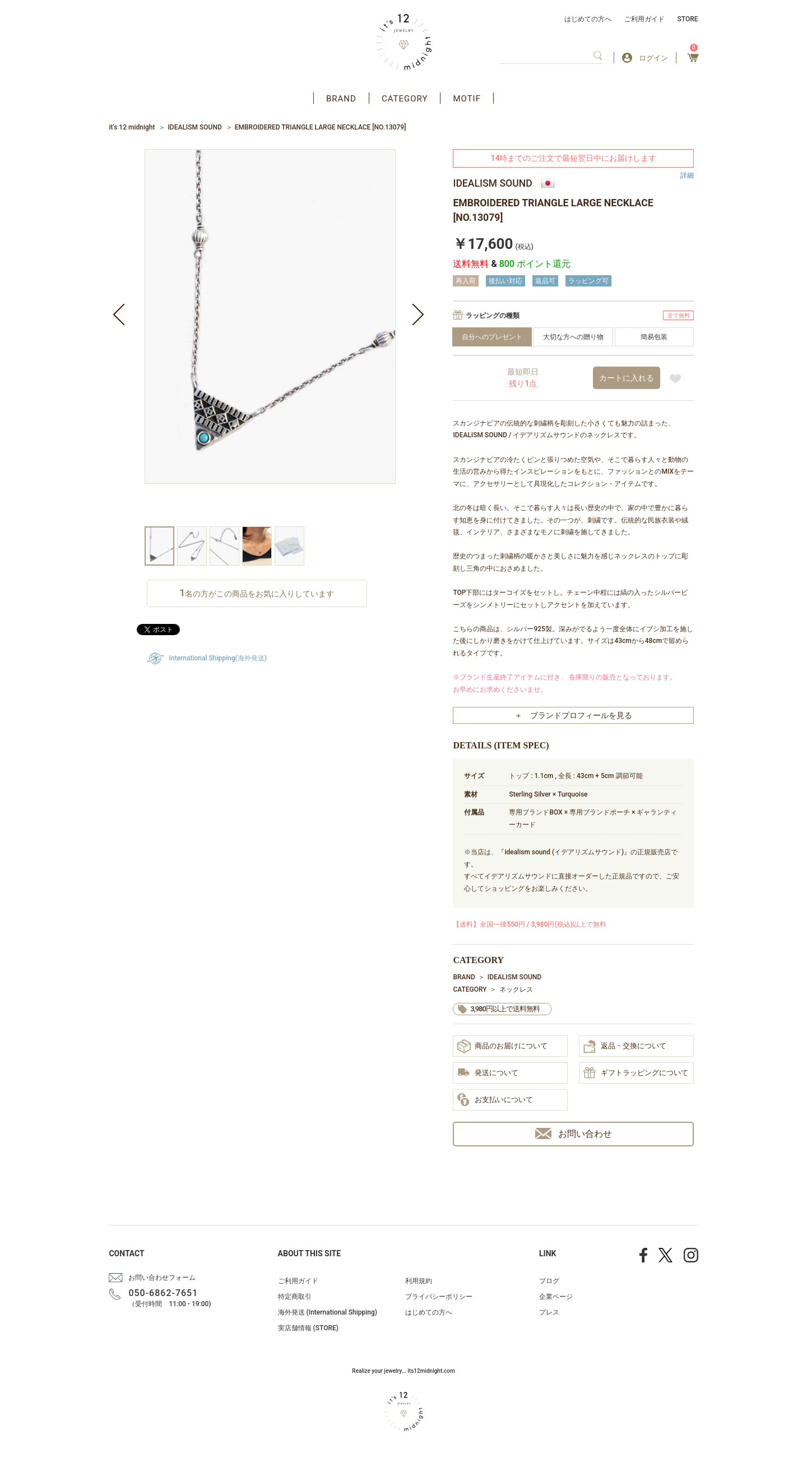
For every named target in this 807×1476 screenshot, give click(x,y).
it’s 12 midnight (132, 127)
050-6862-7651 (163, 1293)
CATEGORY (405, 99)
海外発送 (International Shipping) (327, 1312)
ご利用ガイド (644, 19)
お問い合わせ (573, 1134)
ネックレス (516, 989)
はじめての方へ (587, 19)
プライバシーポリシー (438, 1297)
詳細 (687, 175)
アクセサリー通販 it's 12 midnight (404, 42)
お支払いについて (495, 1100)
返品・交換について (624, 1046)
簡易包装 (654, 337)
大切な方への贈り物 (573, 337)
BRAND (341, 99)
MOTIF (467, 99)
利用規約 (418, 1281)
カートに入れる (626, 377)
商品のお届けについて (502, 1046)
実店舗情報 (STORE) (308, 1328)
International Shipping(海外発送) (218, 658)
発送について (487, 1073)
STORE (688, 19)
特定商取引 (295, 1297)
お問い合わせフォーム (162, 1277)
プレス (549, 1312)
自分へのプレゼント (492, 337)
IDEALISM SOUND (194, 127)
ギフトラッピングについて (635, 1073)
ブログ (549, 1281)
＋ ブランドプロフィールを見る (573, 715)
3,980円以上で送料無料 (504, 1009)
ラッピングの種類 (493, 315)
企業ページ (556, 1297)
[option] (270, 337)
